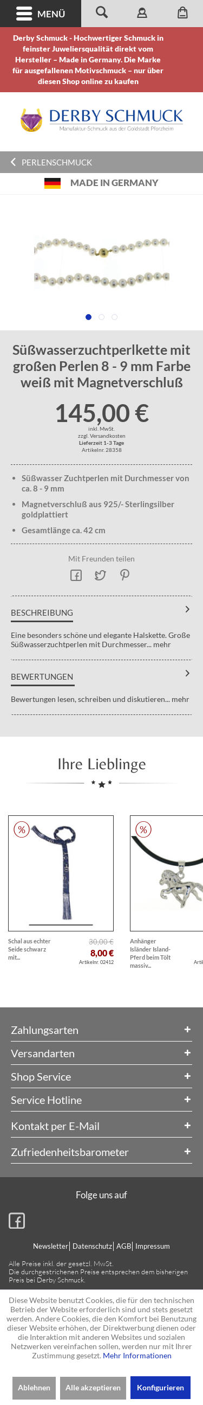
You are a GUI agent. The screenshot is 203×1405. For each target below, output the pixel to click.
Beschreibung (42, 612)
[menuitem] (40, 13)
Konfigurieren (160, 1387)
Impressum (152, 1246)
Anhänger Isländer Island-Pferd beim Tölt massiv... (150, 953)
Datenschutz (92, 1246)
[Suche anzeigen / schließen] (101, 13)
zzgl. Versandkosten (102, 435)
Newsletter (50, 1246)
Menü (40, 14)
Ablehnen (34, 1387)
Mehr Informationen (137, 1355)
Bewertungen (42, 676)
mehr (161, 644)
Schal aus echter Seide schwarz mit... (29, 949)
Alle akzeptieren (93, 1387)
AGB (123, 1246)
